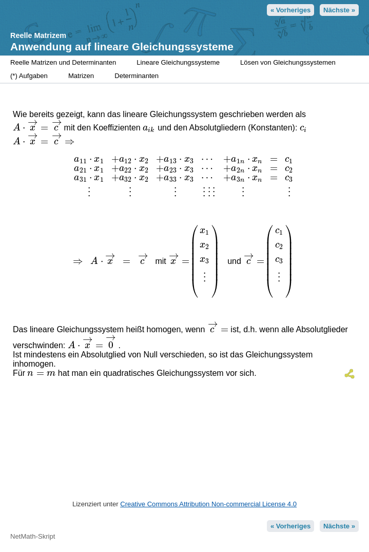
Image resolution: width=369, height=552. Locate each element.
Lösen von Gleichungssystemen (288, 62)
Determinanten (136, 76)
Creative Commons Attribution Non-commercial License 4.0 (208, 504)
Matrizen (81, 76)
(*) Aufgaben (29, 76)
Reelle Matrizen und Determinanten (63, 62)
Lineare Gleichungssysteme (178, 62)
